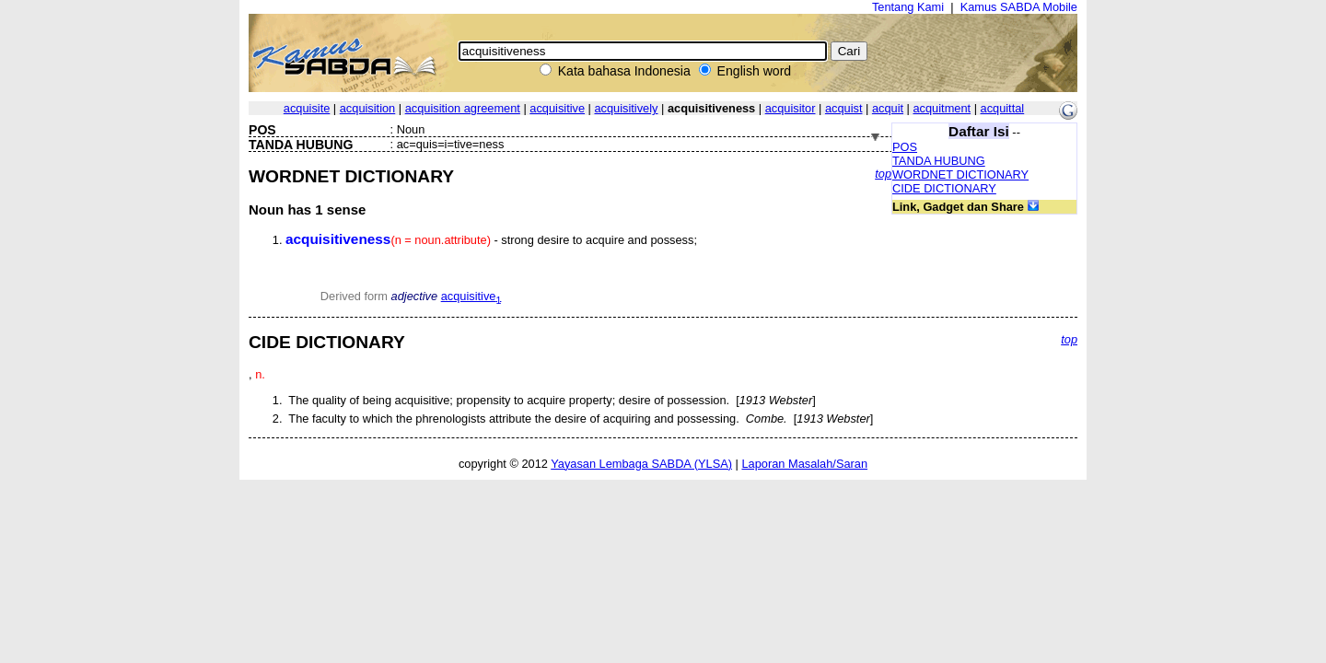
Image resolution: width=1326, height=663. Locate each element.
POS (904, 147)
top (883, 173)
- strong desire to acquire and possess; (491, 240)
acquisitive (557, 108)
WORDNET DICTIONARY (960, 174)
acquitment (942, 108)
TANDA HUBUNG (938, 161)
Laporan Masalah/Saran (804, 464)
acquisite (307, 108)
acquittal (1003, 108)
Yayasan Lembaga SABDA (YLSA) (641, 464)
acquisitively (625, 108)
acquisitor (790, 108)
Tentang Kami (908, 7)
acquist (844, 108)
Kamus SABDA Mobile (1018, 7)
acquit (887, 108)
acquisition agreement (462, 108)
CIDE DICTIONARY (944, 188)
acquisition (367, 108)
